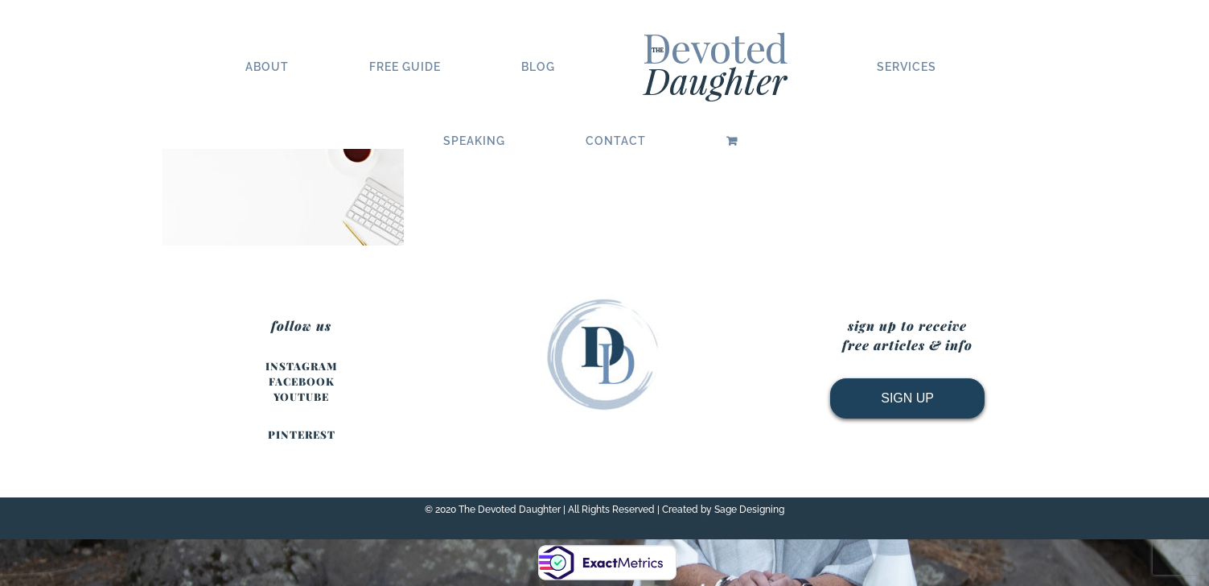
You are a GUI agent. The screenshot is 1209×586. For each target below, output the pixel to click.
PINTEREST (301, 434)
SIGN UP (907, 398)
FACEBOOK (302, 381)
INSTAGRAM (301, 366)
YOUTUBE (301, 396)
